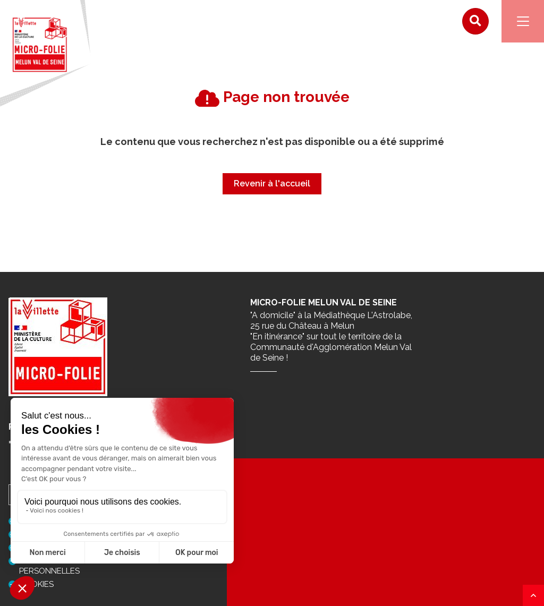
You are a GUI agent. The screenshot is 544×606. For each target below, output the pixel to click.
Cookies (36, 584)
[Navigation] (523, 21)
